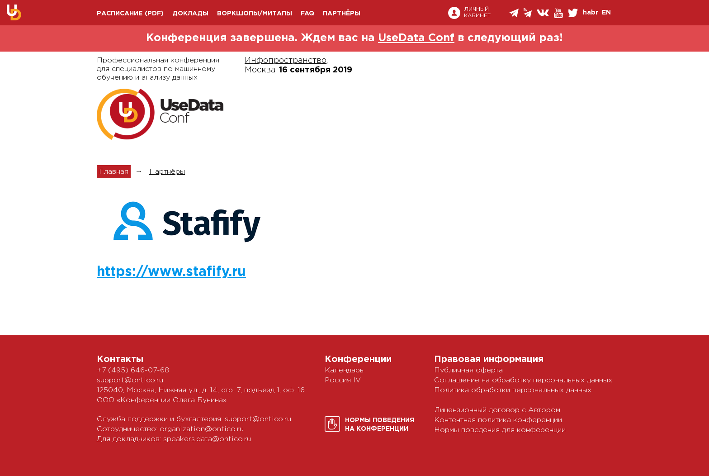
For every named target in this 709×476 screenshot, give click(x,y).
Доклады (190, 13)
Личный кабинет (477, 13)
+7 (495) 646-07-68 (133, 370)
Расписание (119, 13)
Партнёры (341, 13)
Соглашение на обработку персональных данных (523, 380)
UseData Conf (416, 38)
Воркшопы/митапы (254, 13)
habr (590, 12)
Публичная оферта (468, 370)
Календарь (344, 370)
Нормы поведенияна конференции (379, 425)
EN (606, 12)
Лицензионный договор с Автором (497, 410)
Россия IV (343, 380)
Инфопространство (285, 60)
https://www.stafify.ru (171, 272)
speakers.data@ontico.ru (207, 439)
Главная (113, 171)
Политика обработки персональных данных (512, 390)
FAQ (307, 13)
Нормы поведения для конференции (500, 430)
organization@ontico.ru (202, 429)
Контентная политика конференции (498, 420)
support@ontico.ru (130, 380)
